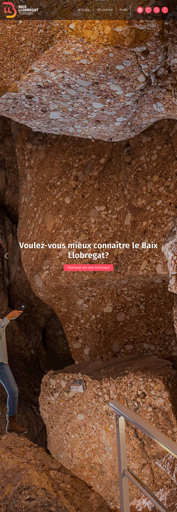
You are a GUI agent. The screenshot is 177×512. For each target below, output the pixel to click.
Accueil (84, 10)
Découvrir (105, 10)
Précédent (6, 256)
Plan (123, 10)
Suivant (170, 256)
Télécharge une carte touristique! (88, 267)
